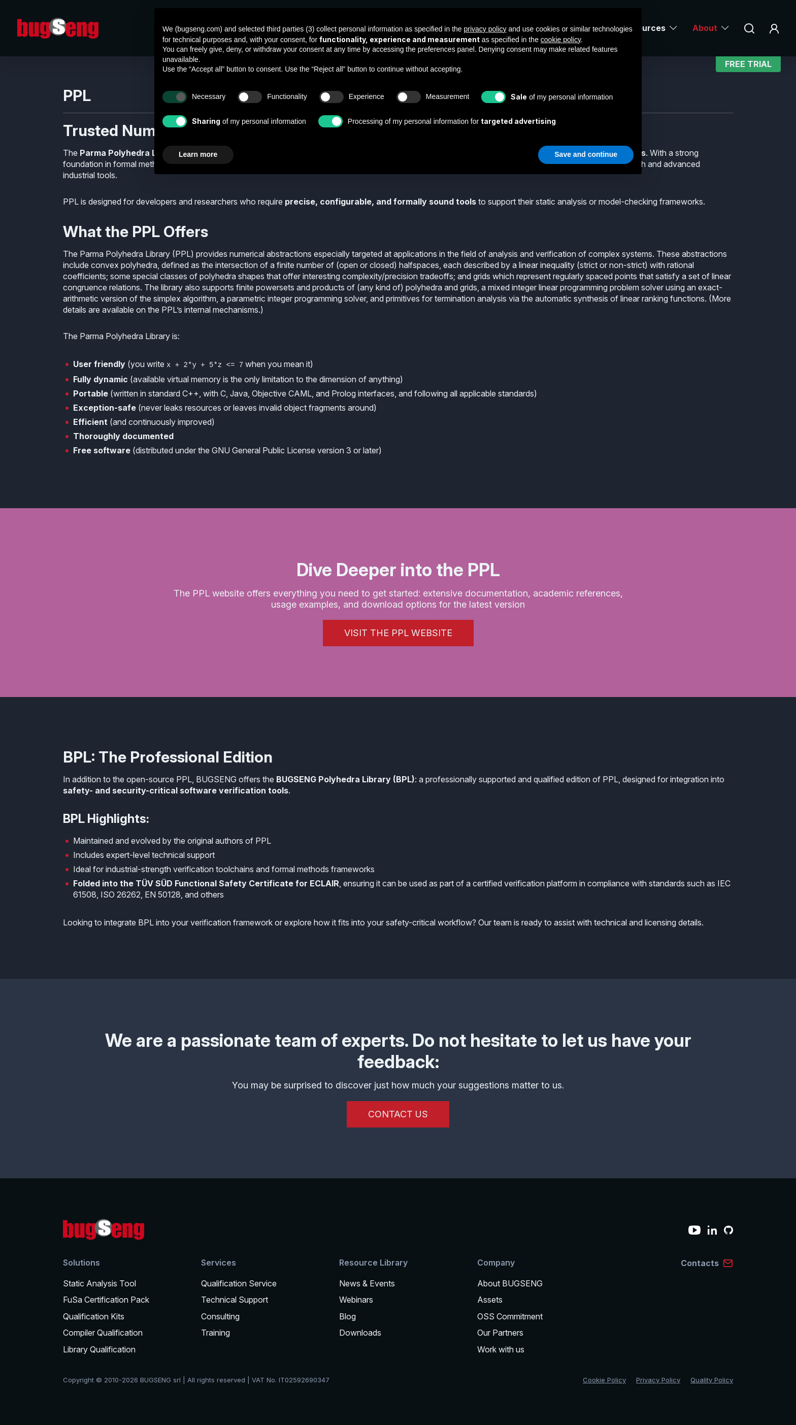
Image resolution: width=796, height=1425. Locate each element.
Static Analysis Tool (99, 1283)
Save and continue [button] (585, 154)
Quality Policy (711, 1380)
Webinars (356, 1300)
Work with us (500, 1349)
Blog (347, 1316)
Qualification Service (239, 1283)
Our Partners (500, 1333)
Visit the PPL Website (398, 632)
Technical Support (234, 1300)
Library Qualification (99, 1349)
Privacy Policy (658, 1380)
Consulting (220, 1316)
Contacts (700, 1263)
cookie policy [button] (561, 40)
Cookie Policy (604, 1380)
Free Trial (748, 68)
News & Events (367, 1283)
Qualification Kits (93, 1316)
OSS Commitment (510, 1316)
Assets (490, 1300)
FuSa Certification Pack (106, 1300)
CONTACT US (398, 1114)
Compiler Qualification (103, 1333)
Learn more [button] (198, 154)
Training (215, 1333)
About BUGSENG (510, 1283)
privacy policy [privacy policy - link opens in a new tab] (485, 29)
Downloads (360, 1333)
